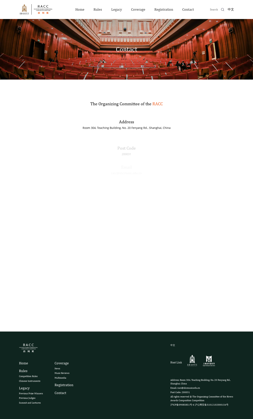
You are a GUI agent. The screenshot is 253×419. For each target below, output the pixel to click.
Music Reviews (62, 373)
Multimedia (60, 377)
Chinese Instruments (29, 381)
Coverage (138, 9)
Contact (188, 9)
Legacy (116, 9)
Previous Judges (27, 398)
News (57, 368)
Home (79, 9)
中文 (231, 9)
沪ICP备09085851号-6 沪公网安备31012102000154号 (199, 404)
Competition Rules (28, 376)
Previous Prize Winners (31, 393)
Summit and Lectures (30, 402)
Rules (97, 9)
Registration (163, 9)
